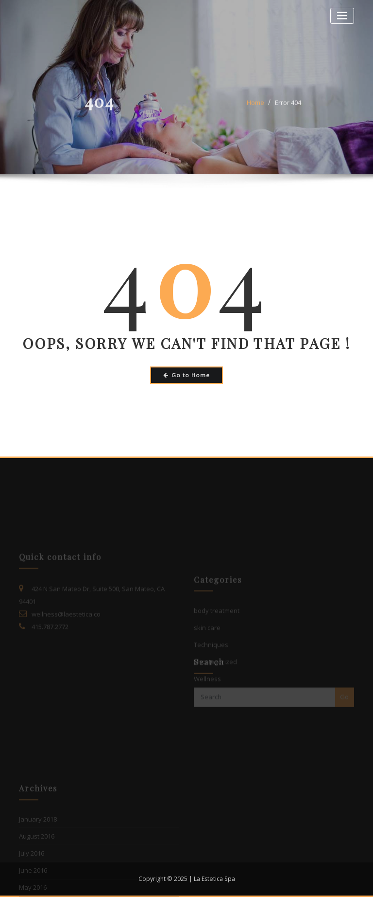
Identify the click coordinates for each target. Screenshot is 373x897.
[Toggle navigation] (342, 16)
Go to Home (186, 375)
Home (255, 107)
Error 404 (288, 107)
